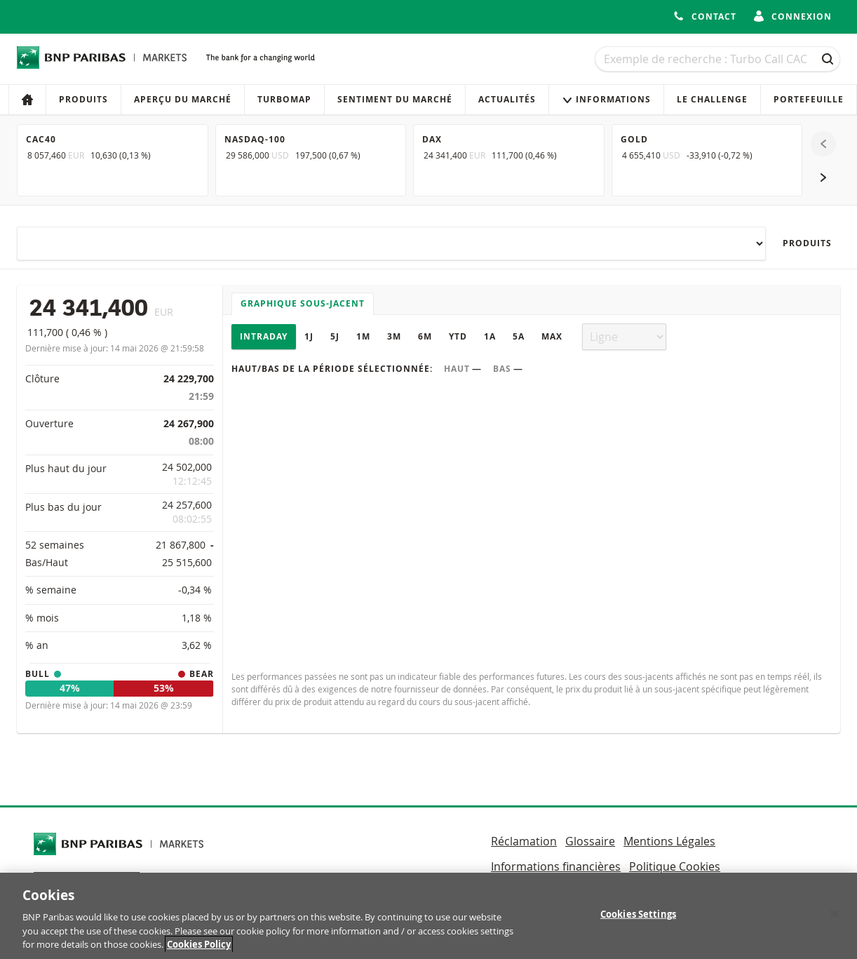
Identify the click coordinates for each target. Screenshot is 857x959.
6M (425, 336)
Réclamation (524, 841)
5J (334, 336)
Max (551, 336)
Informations (606, 99)
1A (490, 336)
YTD (458, 336)
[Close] (834, 918)
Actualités (507, 99)
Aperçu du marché (182, 99)
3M (394, 336)
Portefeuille (809, 99)
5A (519, 336)
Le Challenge (712, 99)
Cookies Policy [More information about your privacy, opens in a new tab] (199, 949)
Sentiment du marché (394, 99)
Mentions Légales (669, 841)
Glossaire (590, 841)
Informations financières (556, 866)
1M (363, 336)
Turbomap (284, 99)
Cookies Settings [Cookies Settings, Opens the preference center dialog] (638, 918)
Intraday (264, 336)
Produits (83, 99)
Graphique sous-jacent (303, 303)
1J (308, 336)
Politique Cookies (674, 866)
